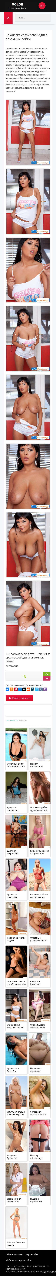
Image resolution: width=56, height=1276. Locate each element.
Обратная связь (14, 1254)
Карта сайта (32, 1254)
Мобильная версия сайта (19, 1260)
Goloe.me (20, 6)
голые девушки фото (23, 1266)
